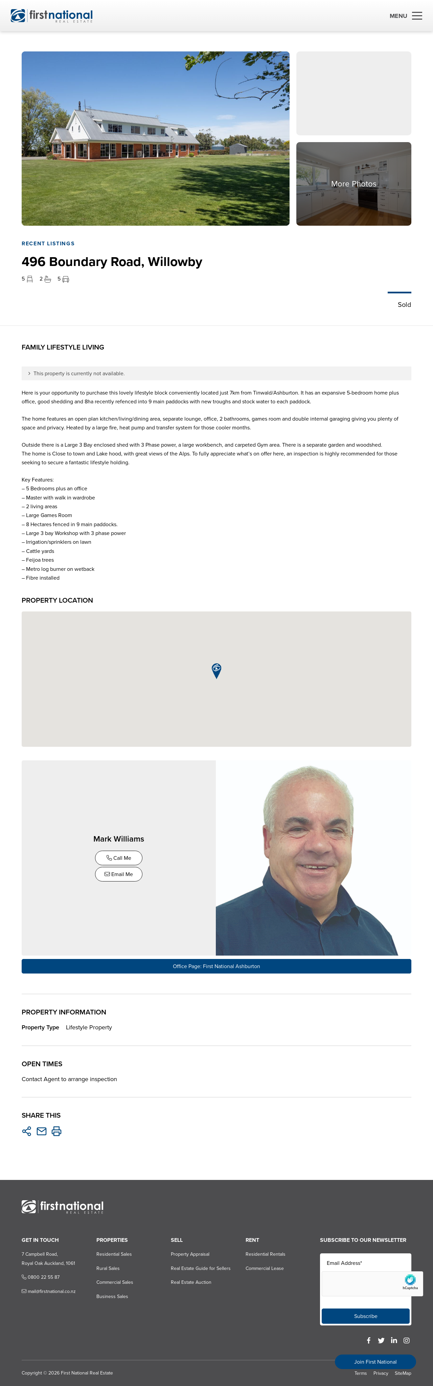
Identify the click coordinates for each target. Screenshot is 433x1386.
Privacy (380, 1372)
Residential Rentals (266, 1253)
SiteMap (403, 1372)
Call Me (119, 858)
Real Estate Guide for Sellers (201, 1267)
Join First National (375, 1362)
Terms (361, 1372)
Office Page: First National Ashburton (216, 966)
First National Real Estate (87, 1372)
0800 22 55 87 (41, 1276)
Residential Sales (114, 1253)
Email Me (119, 874)
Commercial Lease (265, 1267)
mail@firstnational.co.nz (49, 1290)
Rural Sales (108, 1267)
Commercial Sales (114, 1282)
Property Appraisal (190, 1253)
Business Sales (112, 1295)
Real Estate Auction (191, 1282)
